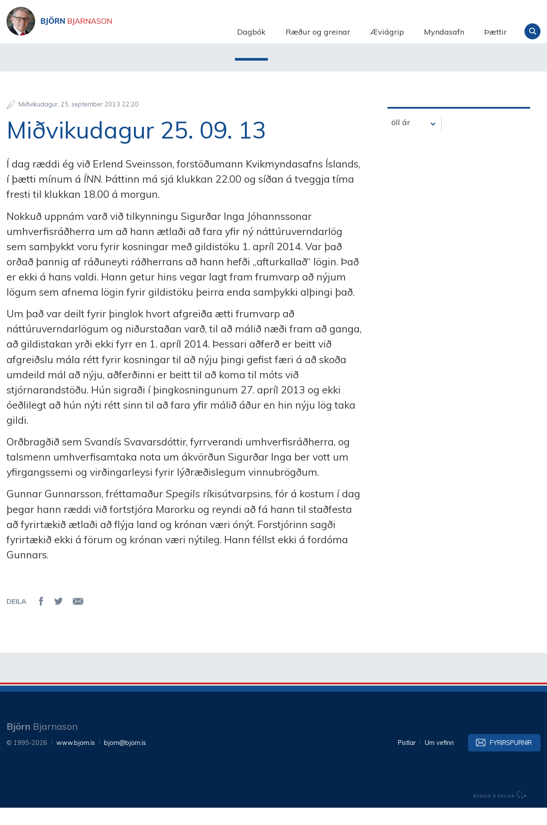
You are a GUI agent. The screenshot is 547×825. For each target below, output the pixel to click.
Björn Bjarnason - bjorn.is (93, 31)
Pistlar (407, 760)
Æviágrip (387, 32)
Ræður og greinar (318, 32)
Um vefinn (439, 760)
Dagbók (251, 32)
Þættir (495, 32)
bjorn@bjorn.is (125, 760)
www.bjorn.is (75, 760)
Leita (532, 31)
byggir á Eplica (500, 812)
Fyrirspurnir (511, 760)
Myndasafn (444, 32)
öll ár (400, 140)
